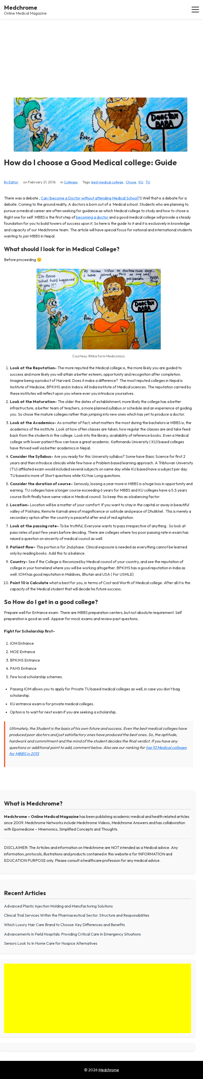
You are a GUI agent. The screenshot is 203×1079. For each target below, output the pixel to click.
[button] (195, 9)
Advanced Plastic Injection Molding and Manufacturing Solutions (58, 906)
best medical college (107, 182)
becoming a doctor (92, 217)
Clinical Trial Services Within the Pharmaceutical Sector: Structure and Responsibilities (76, 915)
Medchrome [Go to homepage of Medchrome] (108, 1069)
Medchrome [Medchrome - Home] (20, 7)
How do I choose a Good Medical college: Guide (90, 162)
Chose (131, 182)
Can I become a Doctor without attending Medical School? (90, 198)
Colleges (71, 182)
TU (148, 182)
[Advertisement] (101, 56)
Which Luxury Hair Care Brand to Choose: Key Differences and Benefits (64, 924)
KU (141, 182)
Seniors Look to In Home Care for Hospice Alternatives (50, 943)
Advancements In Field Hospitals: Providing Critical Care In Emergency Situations (72, 934)
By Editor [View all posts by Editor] (11, 182)
